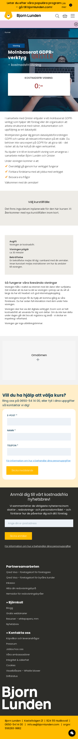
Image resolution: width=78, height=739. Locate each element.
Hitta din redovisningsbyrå (21, 588)
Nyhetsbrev (12, 624)
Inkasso (10, 583)
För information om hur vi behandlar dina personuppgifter (38, 460)
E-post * (12, 415)
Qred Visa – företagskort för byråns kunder (30, 577)
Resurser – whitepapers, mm (22, 618)
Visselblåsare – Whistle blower (23, 670)
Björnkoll (16, 602)
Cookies (10, 665)
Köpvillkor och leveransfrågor (22, 638)
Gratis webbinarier (16, 613)
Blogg (9, 608)
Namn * (11, 430)
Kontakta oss (19, 632)
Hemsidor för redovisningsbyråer (25, 593)
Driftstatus (12, 676)
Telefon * (12, 445)
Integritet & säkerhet (17, 660)
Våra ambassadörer (18, 654)
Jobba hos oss (14, 649)
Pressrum (11, 643)
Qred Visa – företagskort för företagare (28, 572)
